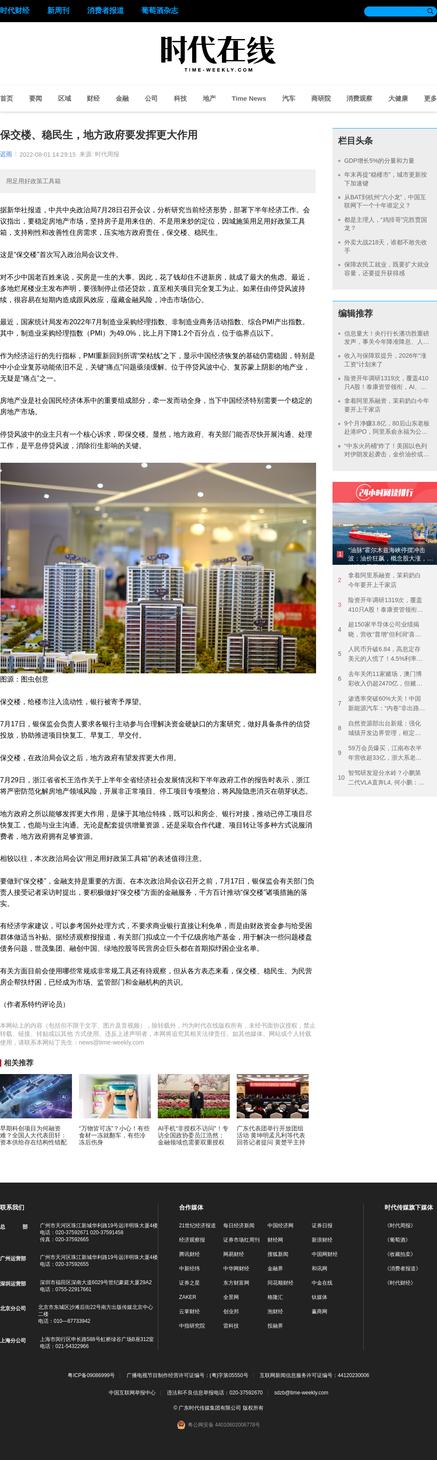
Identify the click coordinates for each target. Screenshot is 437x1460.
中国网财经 (325, 1254)
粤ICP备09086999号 (91, 1375)
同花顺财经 (280, 1283)
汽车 (288, 98)
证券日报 (322, 1226)
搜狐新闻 (277, 1254)
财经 (93, 98)
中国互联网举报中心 (132, 1393)
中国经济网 (280, 1226)
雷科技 (231, 1326)
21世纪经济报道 (197, 1226)
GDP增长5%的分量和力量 (379, 160)
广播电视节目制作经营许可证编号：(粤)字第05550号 (187, 1375)
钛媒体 (319, 1297)
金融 (122, 98)
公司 (151, 98)
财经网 (275, 1240)
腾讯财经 (189, 1254)
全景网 (231, 1297)
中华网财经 (236, 1269)
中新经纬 (189, 1269)
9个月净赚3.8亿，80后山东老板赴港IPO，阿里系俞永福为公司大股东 (387, 432)
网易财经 (233, 1254)
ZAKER (187, 1297)
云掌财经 (189, 1311)
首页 (6, 98)
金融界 (275, 1269)
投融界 (275, 1326)
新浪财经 (322, 1240)
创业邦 (231, 1311)
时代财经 (14, 11)
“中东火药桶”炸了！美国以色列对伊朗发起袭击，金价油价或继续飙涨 (386, 454)
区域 (64, 98)
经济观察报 (192, 1240)
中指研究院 (192, 1326)
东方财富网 (236, 1283)
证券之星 (189, 1283)
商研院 (321, 98)
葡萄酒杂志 (159, 11)
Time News (249, 98)
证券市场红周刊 (241, 1240)
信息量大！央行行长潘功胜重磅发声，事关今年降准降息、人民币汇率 (386, 342)
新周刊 (58, 11)
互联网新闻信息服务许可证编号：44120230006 (314, 1375)
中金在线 (322, 1283)
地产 (209, 98)
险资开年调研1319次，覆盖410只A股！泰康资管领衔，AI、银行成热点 (386, 387)
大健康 (398, 98)
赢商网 (319, 1311)
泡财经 (275, 1311)
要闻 (35, 98)
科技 (180, 98)
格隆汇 (275, 1297)
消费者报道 (105, 11)
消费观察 (359, 98)
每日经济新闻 (238, 1226)
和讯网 (319, 1269)
